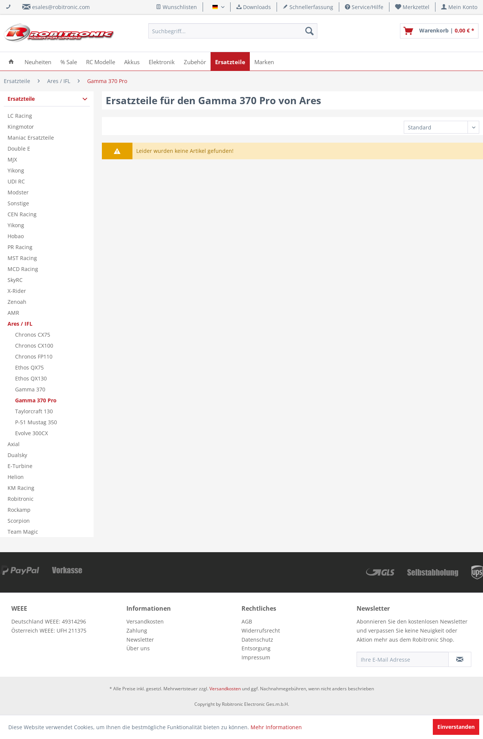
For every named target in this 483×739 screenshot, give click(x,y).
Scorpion (19, 520)
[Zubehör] (195, 61)
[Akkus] (132, 61)
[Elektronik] (161, 61)
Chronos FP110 (33, 356)
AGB (247, 621)
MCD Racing (23, 269)
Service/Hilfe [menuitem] (364, 7)
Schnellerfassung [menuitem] (308, 7)
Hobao (16, 236)
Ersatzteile (21, 98)
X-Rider (17, 290)
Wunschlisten (176, 7)
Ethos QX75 (29, 367)
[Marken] (264, 61)
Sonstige (18, 203)
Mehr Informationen (276, 727)
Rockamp (19, 509)
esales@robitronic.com (61, 7)
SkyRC (15, 279)
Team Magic (23, 531)
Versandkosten (145, 621)
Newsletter (140, 639)
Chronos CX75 (32, 334)
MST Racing (22, 258)
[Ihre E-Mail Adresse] (403, 659)
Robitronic (21, 498)
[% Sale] (69, 61)
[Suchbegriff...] (232, 30)
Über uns (138, 648)
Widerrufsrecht (261, 630)
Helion (16, 476)
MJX (12, 159)
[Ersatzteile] (230, 61)
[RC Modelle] (101, 61)
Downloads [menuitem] (253, 7)
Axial (14, 444)
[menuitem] (412, 7)
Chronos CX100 (34, 345)
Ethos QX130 (31, 378)
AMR (13, 312)
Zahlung (136, 630)
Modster (18, 192)
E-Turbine (20, 466)
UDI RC (16, 181)
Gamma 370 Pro (36, 400)
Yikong (16, 170)
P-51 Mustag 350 (36, 422)
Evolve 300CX (31, 433)
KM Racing (21, 487)
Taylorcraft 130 (34, 411)
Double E (19, 148)
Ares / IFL (20, 323)
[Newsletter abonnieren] (459, 659)
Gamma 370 (30, 389)
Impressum (256, 657)
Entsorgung (256, 648)
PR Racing (20, 247)
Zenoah (17, 301)
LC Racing (20, 115)
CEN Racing (22, 214)
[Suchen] (309, 30)
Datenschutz (257, 639)
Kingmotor (21, 126)
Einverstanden (456, 726)
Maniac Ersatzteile (31, 137)
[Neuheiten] (38, 61)
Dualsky (17, 455)
